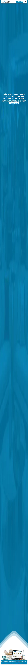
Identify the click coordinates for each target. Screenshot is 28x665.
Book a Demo (20, 1)
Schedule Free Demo (14, 103)
